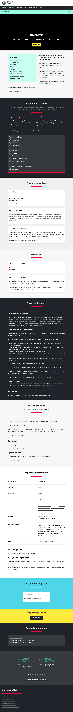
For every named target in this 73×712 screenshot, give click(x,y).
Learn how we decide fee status (17, 425)
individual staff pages (36, 218)
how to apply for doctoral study (27, 553)
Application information (16, 71)
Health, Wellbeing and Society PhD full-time (22, 640)
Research (11, 7)
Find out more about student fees (18, 435)
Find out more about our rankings (36, 679)
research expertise (43, 216)
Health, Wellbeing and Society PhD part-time (22, 642)
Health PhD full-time (16, 638)
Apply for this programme (17, 76)
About (40, 7)
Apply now (36, 45)
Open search (68, 7)
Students (63, 3)
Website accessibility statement (10, 707)
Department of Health (15, 91)
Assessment (13, 64)
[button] (25, 674)
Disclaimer (5, 697)
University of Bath (8, 3)
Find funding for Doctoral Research (18, 448)
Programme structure (16, 60)
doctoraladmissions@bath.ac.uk (32, 598)
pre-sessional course (14, 373)
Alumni (69, 3)
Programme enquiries (16, 73)
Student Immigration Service (37, 567)
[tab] (28, 674)
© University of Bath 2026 (12, 690)
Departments (33, 7)
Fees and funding (14, 69)
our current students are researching (27, 87)
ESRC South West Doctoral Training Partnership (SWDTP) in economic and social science (51, 508)
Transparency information (9, 705)
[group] (25, 663)
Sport (25, 7)
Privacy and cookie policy (8, 703)
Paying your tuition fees (15, 460)
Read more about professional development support (24, 240)
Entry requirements (15, 67)
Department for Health (44, 506)
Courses (4, 7)
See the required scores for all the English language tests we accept (26, 363)
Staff (58, 3)
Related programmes (15, 78)
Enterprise (19, 7)
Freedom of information (8, 699)
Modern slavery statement (9, 701)
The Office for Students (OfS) (46, 541)
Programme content (15, 62)
